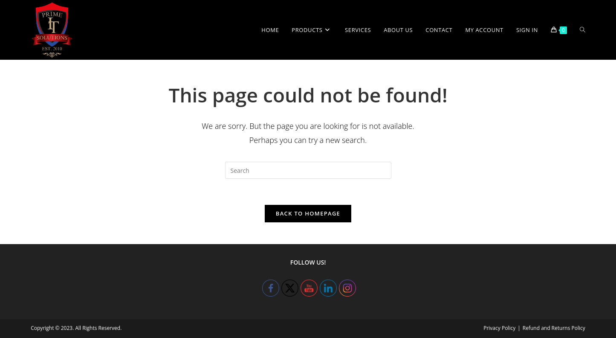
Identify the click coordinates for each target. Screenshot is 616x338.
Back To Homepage (308, 213)
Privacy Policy (499, 328)
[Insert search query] (308, 170)
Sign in (527, 30)
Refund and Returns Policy (554, 328)
